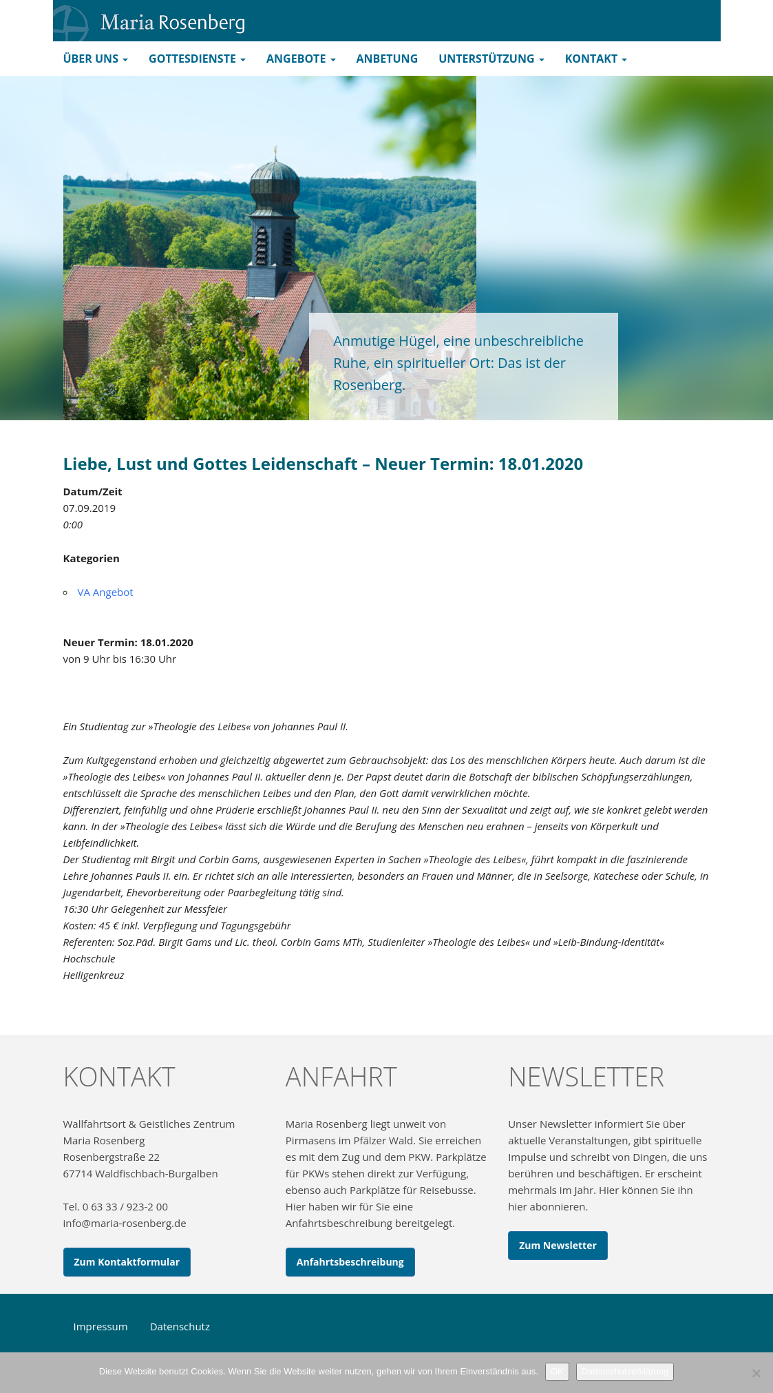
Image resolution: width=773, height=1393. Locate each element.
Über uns (96, 58)
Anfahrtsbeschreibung (350, 1261)
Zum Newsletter (558, 1245)
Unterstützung (491, 58)
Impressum (101, 1326)
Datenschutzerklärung (625, 1371)
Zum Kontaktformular (127, 1261)
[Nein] (756, 1373)
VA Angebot (106, 592)
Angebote (300, 58)
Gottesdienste (197, 58)
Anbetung (388, 58)
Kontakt (596, 58)
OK (557, 1371)
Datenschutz (180, 1326)
